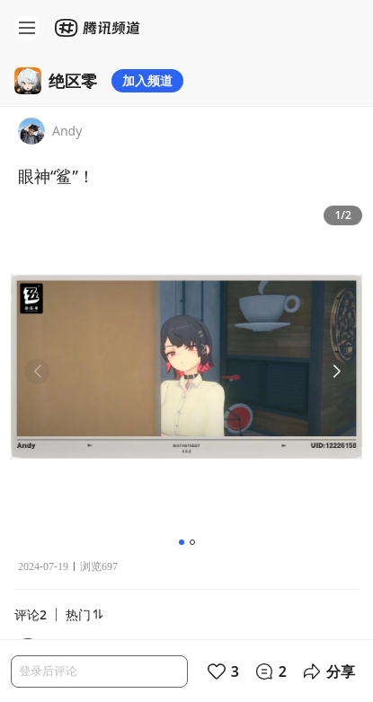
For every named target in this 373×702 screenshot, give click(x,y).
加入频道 (147, 80)
